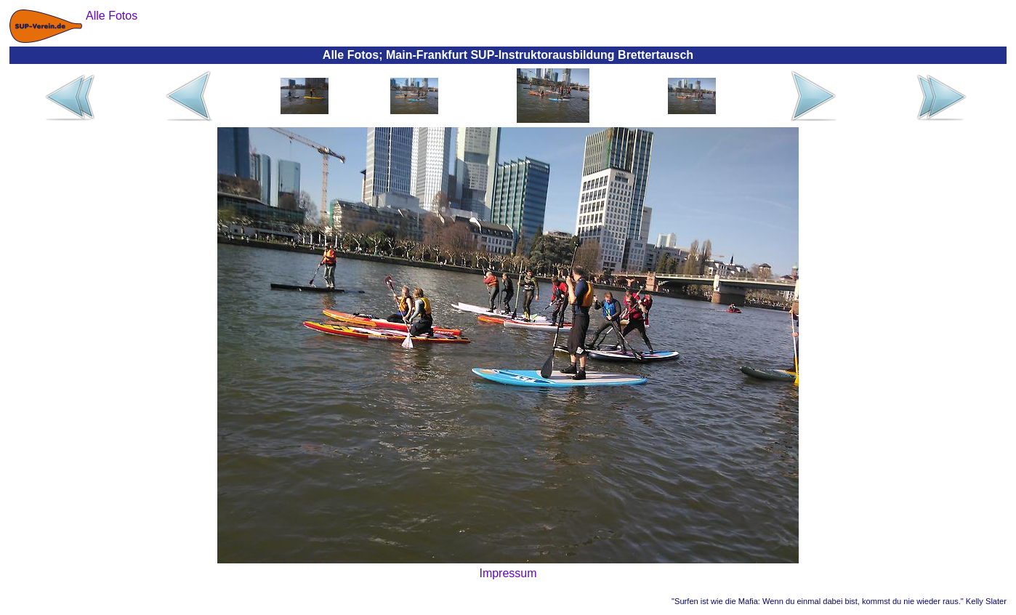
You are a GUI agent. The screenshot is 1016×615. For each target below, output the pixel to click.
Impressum (507, 573)
